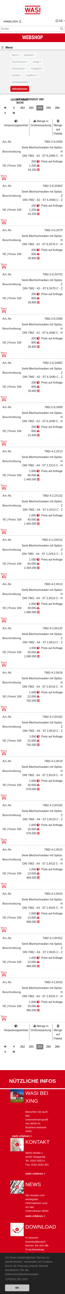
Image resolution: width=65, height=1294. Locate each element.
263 (31, 107)
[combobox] (15, 55)
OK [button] (17, 1287)
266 (57, 107)
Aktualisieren (19, 88)
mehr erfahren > (22, 1136)
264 (40, 107)
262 (22, 107)
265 (48, 107)
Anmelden (12, 21)
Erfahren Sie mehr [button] (17, 1278)
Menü (7, 47)
